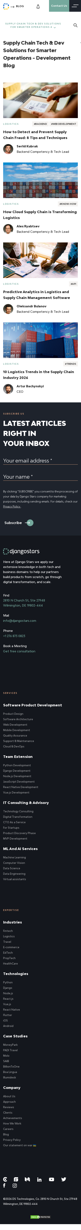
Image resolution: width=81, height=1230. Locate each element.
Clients (7, 1112)
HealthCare (10, 963)
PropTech (9, 958)
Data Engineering (14, 873)
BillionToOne (11, 1066)
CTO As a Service (14, 822)
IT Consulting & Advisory (26, 803)
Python (8, 982)
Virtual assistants (14, 879)
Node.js (8, 993)
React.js (8, 998)
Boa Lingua (10, 1072)
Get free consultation (19, 651)
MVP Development (15, 838)
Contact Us (59, 5)
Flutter (7, 1015)
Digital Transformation (17, 816)
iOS (5, 1020)
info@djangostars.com (19, 620)
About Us (9, 1096)
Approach (9, 1101)
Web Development (15, 724)
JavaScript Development (19, 781)
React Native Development (20, 787)
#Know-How (68, 204)
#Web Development (63, 124)
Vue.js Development (16, 792)
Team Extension (18, 757)
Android (8, 1026)
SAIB (6, 1061)
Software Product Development (32, 705)
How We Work (12, 1123)
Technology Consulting (18, 811)
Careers (8, 1129)
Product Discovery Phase (19, 833)
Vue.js (7, 1004)
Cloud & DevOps (13, 746)
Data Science (11, 868)
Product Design (13, 713)
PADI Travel (10, 1050)
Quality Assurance (15, 735)
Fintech (8, 930)
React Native (11, 1009)
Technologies (15, 974)
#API (73, 284)
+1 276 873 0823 (14, 636)
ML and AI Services (20, 849)
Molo (6, 1055)
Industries (12, 922)
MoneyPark (10, 1044)
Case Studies (15, 1036)
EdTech (8, 952)
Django (7, 987)
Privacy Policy (12, 506)
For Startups (11, 827)
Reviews (8, 1107)
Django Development (17, 770)
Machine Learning (14, 857)
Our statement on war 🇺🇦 (19, 1145)
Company (11, 1088)
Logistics (11, 124)
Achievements (12, 1118)
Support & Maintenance (18, 741)
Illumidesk (9, 1077)
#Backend (40, 124)
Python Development (17, 765)
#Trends (70, 364)
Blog (20, 6)
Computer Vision (14, 862)
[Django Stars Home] (6, 5)
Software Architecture (18, 719)
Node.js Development (17, 776)
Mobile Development (16, 730)
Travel (7, 941)
